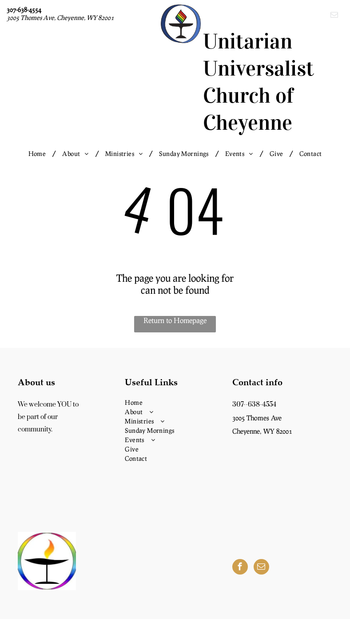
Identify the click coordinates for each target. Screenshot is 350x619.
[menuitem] (39, 153)
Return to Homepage (175, 320)
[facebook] (240, 568)
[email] (334, 16)
